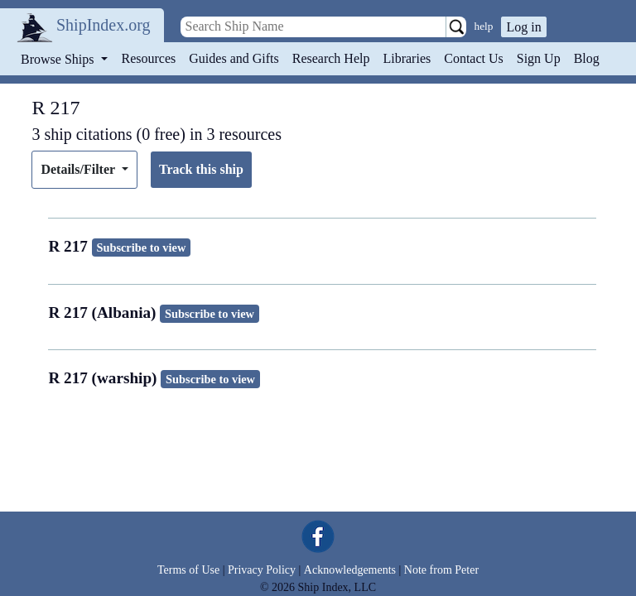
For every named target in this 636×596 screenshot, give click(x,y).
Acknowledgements (350, 570)
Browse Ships (59, 59)
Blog (587, 58)
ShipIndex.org (103, 25)
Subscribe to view (141, 247)
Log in (523, 27)
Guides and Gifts (233, 58)
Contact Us (474, 58)
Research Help (331, 58)
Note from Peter (441, 570)
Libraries (407, 58)
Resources (149, 58)
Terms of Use (188, 570)
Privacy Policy (262, 570)
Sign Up (539, 58)
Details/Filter (79, 169)
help (484, 26)
